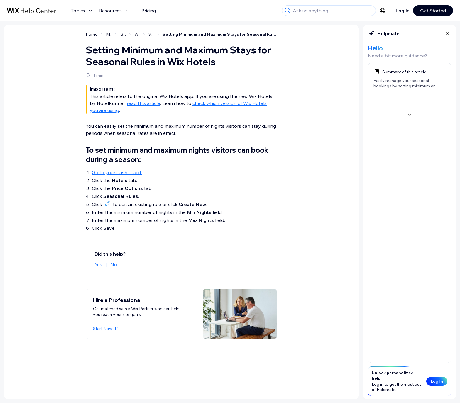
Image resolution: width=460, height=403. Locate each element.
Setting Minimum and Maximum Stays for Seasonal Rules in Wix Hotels (220, 34)
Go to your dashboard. (117, 172)
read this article (143, 103)
